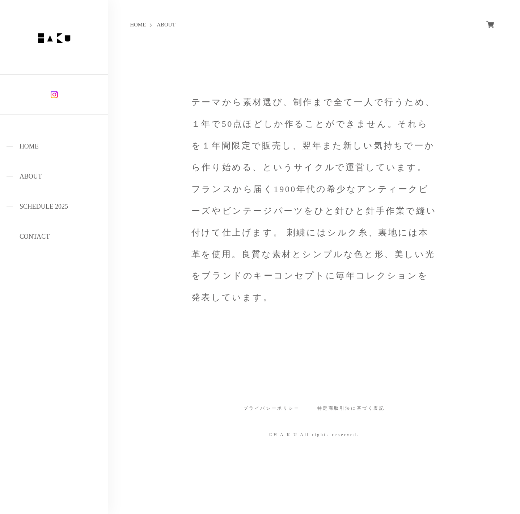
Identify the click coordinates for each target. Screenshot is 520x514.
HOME (29, 146)
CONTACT (35, 236)
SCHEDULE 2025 (44, 206)
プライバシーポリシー (272, 408)
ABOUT (31, 176)
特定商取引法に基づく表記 (351, 408)
